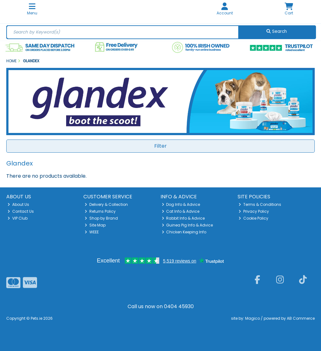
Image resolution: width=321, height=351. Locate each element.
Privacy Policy (254, 211)
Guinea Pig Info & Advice (187, 225)
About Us (18, 204)
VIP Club (18, 218)
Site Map (95, 225)
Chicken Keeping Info (184, 232)
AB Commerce (301, 318)
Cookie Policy (253, 218)
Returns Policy (100, 211)
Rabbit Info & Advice (183, 218)
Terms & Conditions (260, 204)
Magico (252, 318)
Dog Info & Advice (181, 204)
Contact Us (21, 211)
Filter (160, 146)
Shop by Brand (101, 218)
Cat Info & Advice (181, 211)
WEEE (92, 232)
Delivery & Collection (106, 204)
